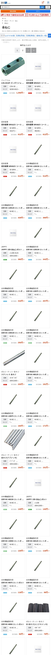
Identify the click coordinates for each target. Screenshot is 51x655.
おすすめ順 (10, 36)
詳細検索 (48, 7)
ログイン (38, 11)
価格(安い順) (41, 36)
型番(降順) (30, 36)
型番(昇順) (20, 36)
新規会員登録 (13, 11)
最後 (33, 50)
